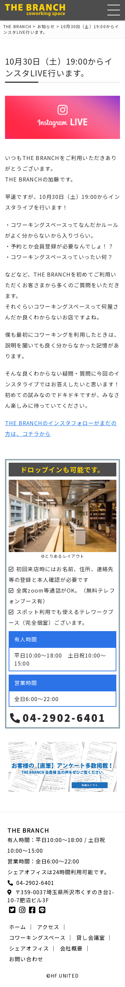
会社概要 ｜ (75, 948)
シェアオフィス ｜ (33, 948)
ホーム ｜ (21, 927)
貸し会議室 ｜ (94, 937)
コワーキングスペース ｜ (41, 937)
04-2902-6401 (57, 717)
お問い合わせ (26, 959)
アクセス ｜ (52, 927)
